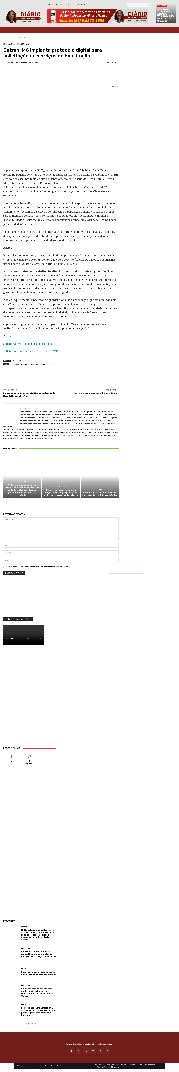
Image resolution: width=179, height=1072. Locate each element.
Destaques (162, 6)
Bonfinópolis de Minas (19, 364)
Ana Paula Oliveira (19, 63)
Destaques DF (60, 487)
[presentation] (126, 569)
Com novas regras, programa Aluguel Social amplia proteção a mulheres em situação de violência (61, 492)
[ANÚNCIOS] (29, 896)
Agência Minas (18, 361)
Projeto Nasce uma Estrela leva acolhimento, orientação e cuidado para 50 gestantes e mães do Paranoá (38, 1012)
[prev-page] (5, 503)
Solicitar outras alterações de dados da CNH (30, 351)
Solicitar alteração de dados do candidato (28, 343)
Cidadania (22, 482)
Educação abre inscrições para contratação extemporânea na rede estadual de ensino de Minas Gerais (165, 15)
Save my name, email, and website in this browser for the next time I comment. (39, 567)
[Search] (149, 5)
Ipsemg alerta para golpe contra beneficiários (96, 393)
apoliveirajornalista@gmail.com (98, 1044)
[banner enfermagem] (29, 795)
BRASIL (99, 489)
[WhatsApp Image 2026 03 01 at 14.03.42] (29, 699)
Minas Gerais (22, 44)
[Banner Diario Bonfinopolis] (100, 16)
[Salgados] (29, 872)
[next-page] (9, 503)
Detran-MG (34, 364)
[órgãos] (29, 599)
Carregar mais (29, 1024)
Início (19, 38)
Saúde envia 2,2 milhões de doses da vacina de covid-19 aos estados (99, 494)
